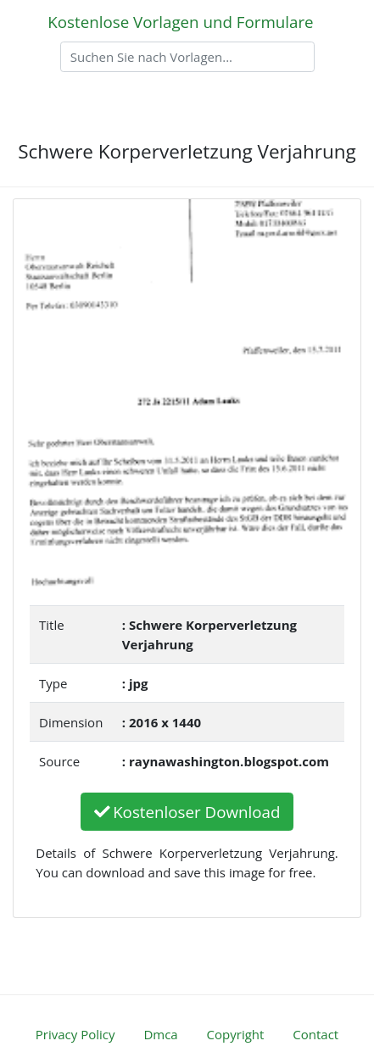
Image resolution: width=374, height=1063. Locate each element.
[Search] (187, 57)
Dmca (160, 1034)
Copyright (236, 1034)
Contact (315, 1034)
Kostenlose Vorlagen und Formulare (180, 21)
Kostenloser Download (187, 811)
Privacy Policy (75, 1034)
